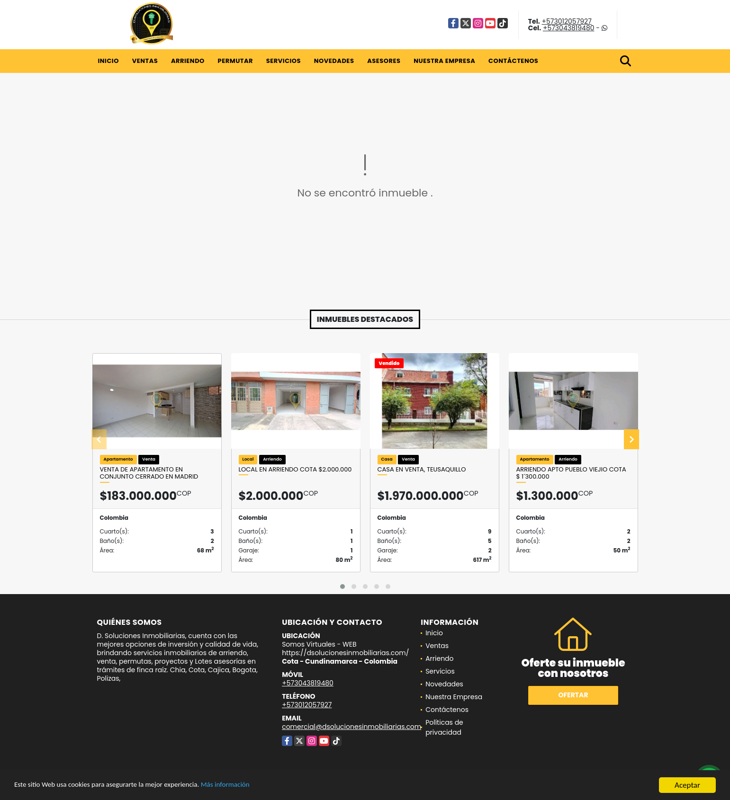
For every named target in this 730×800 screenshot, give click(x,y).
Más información (252, 786)
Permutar (235, 60)
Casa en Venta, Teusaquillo (422, 469)
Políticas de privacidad (444, 727)
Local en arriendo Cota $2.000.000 (295, 469)
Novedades (334, 60)
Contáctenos (513, 60)
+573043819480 (569, 28)
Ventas (145, 60)
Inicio (108, 60)
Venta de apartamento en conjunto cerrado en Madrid (149, 473)
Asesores (383, 60)
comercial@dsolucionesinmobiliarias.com (351, 726)
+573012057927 (566, 21)
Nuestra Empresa (444, 60)
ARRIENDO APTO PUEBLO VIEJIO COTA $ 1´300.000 (571, 473)
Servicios (283, 60)
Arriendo (188, 60)
